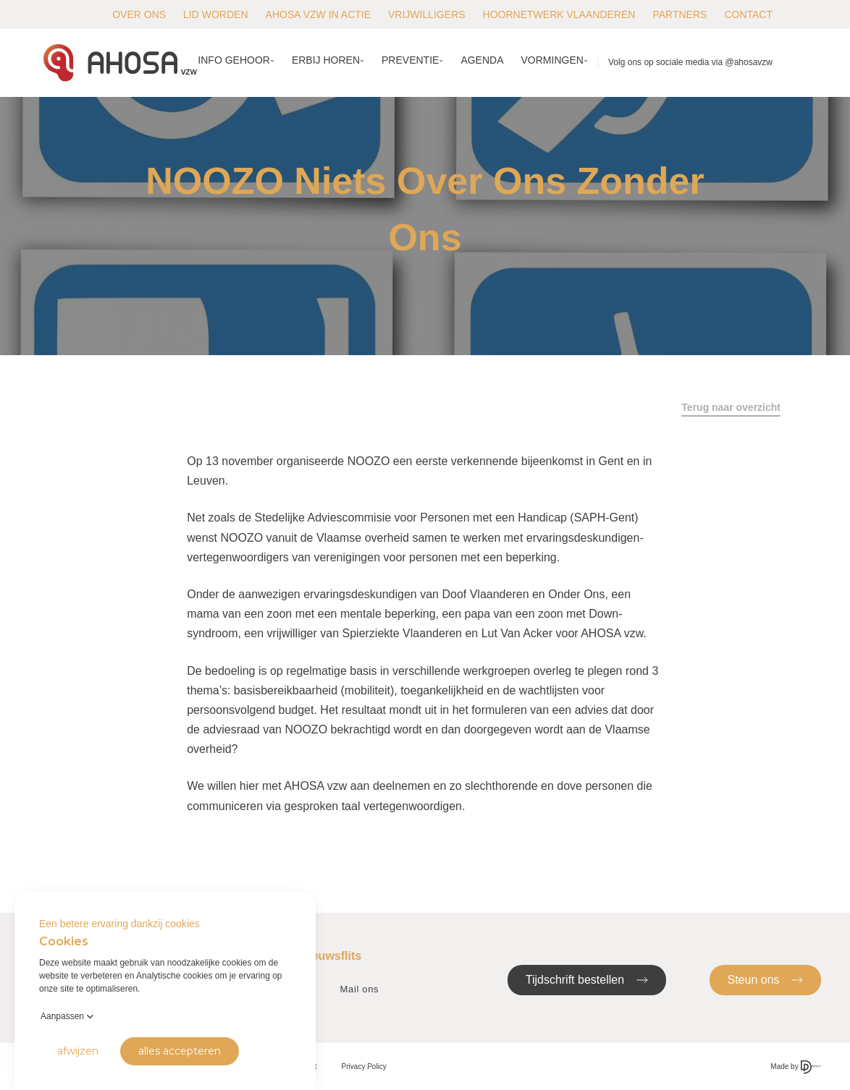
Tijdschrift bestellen (587, 979)
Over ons (139, 14)
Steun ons (766, 979)
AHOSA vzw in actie (318, 14)
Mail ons (359, 989)
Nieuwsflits (330, 956)
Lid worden (215, 14)
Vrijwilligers (427, 14)
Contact (748, 14)
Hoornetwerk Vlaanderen (559, 14)
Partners (679, 14)
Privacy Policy (364, 1066)
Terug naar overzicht (730, 407)
